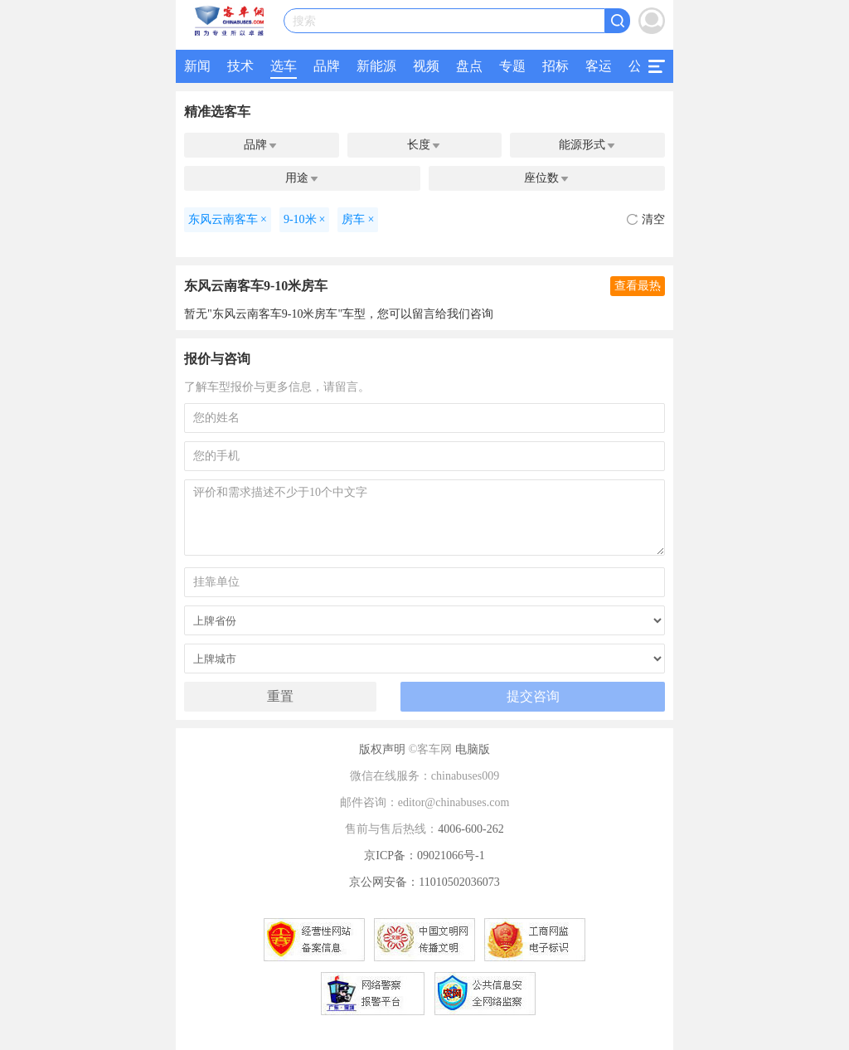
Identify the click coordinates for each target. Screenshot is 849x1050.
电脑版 (472, 749)
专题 (512, 66)
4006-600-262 (470, 829)
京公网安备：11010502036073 (424, 882)
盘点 (469, 66)
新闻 (197, 66)
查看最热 (637, 286)
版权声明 (382, 749)
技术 (240, 66)
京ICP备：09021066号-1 (424, 855)
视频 (426, 66)
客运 (598, 66)
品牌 (326, 66)
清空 (646, 219)
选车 (283, 66)
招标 (555, 66)
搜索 (304, 21)
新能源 (376, 66)
